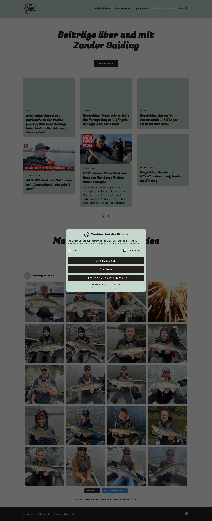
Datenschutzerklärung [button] (107, 288)
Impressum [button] (122, 288)
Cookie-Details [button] (91, 288)
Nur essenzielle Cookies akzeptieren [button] (106, 278)
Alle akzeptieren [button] (106, 260)
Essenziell (74, 250)
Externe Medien (132, 250)
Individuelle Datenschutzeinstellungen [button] (106, 284)
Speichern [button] (106, 269)
